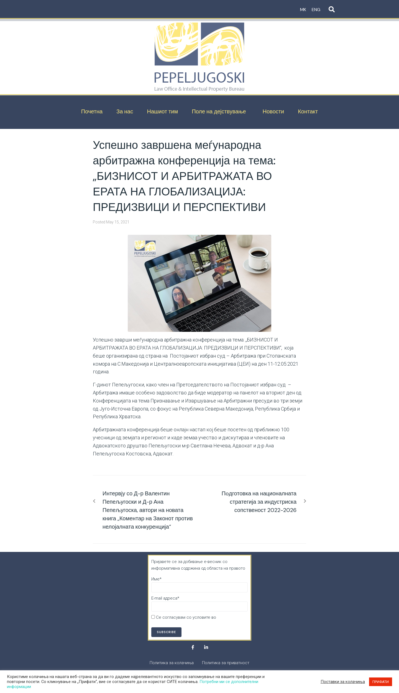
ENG (316, 9)
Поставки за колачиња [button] (343, 681)
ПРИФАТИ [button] (380, 682)
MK (303, 9)
